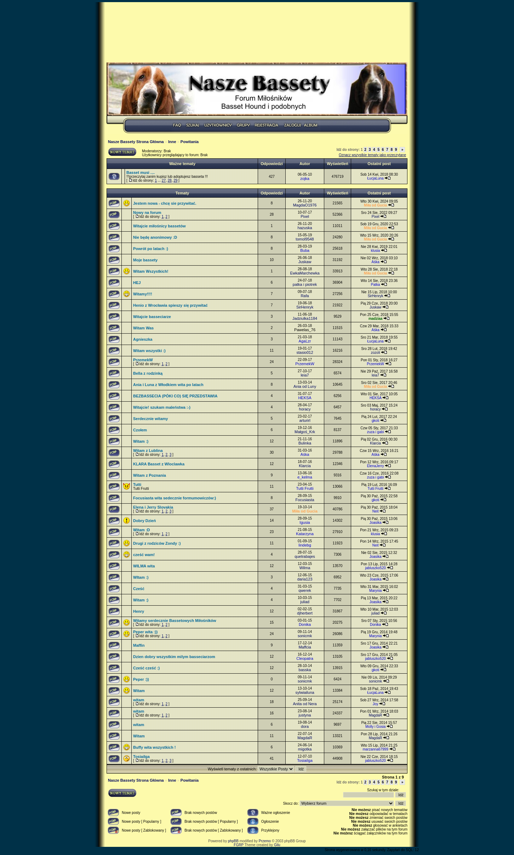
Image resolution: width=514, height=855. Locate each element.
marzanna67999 (375, 749)
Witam (139, 691)
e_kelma (304, 477)
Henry (138, 611)
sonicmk (305, 636)
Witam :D (141, 530)
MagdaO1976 (305, 205)
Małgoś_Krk (305, 432)
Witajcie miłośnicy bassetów (159, 226)
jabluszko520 (375, 568)
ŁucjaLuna (375, 178)
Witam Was (143, 328)
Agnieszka (142, 339)
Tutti (137, 484)
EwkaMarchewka (304, 273)
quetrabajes (305, 556)
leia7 (305, 375)
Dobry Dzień (144, 521)
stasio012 (305, 352)
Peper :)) (141, 679)
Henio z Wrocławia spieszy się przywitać (170, 305)
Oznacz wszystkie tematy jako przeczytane (372, 155)
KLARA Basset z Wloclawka (158, 464)
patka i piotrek (305, 284)
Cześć (138, 589)
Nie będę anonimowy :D (155, 237)
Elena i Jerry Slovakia (153, 507)
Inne (172, 142)
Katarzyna (305, 534)
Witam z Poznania (149, 475)
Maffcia (304, 647)
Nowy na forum (147, 212)
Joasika (376, 523)
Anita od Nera (304, 704)
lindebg (304, 545)
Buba (304, 250)
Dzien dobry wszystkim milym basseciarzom (174, 657)
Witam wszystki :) (149, 351)
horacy (305, 409)
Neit (375, 511)
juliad (304, 602)
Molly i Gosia (375, 727)
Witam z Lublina (148, 450)
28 (170, 180)
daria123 (305, 579)
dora (305, 726)
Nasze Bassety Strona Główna (136, 142)
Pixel (305, 216)
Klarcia (375, 443)
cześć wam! (144, 555)
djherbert (304, 613)
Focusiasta (304, 500)
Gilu (277, 845)
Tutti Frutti (304, 488)
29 (175, 180)
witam (138, 700)
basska (305, 670)
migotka (305, 749)
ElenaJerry (375, 466)
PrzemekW (143, 360)
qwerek (304, 590)
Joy (375, 704)
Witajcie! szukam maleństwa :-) (161, 407)
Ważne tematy (182, 164)
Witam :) (140, 441)
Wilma (304, 568)
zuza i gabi (375, 432)
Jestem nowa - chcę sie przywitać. (164, 203)
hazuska (305, 228)
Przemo (265, 841)
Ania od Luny (304, 386)
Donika (305, 624)
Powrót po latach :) (150, 249)
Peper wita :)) (145, 632)
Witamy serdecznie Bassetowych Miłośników (174, 620)
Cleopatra (304, 658)
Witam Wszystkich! (151, 271)
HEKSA (304, 398)
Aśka (375, 262)
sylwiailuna (304, 692)
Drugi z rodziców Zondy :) (157, 543)
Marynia (375, 591)
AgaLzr (305, 341)
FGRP (239, 845)
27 (164, 180)
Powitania (190, 142)
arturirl (304, 420)
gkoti (375, 421)
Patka (375, 285)
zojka (304, 178)
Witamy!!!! (142, 294)
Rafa (305, 296)
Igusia (304, 522)
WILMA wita (144, 566)
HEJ (137, 283)
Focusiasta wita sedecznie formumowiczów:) (174, 498)
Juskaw (305, 262)
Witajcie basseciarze (152, 317)
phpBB (233, 841)
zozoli (375, 353)
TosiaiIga (141, 756)
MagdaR (375, 715)
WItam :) (140, 577)
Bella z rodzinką (147, 373)
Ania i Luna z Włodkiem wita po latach (168, 385)
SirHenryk (375, 296)
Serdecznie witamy (150, 419)
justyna (305, 715)
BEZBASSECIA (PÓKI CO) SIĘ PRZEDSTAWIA (175, 396)
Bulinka (304, 443)
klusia (375, 251)
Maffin (138, 645)
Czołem (140, 430)
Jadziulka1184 (304, 318)
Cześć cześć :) (146, 668)
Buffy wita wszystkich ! (154, 747)
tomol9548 (305, 239)
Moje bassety (145, 260)
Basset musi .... (140, 172)
